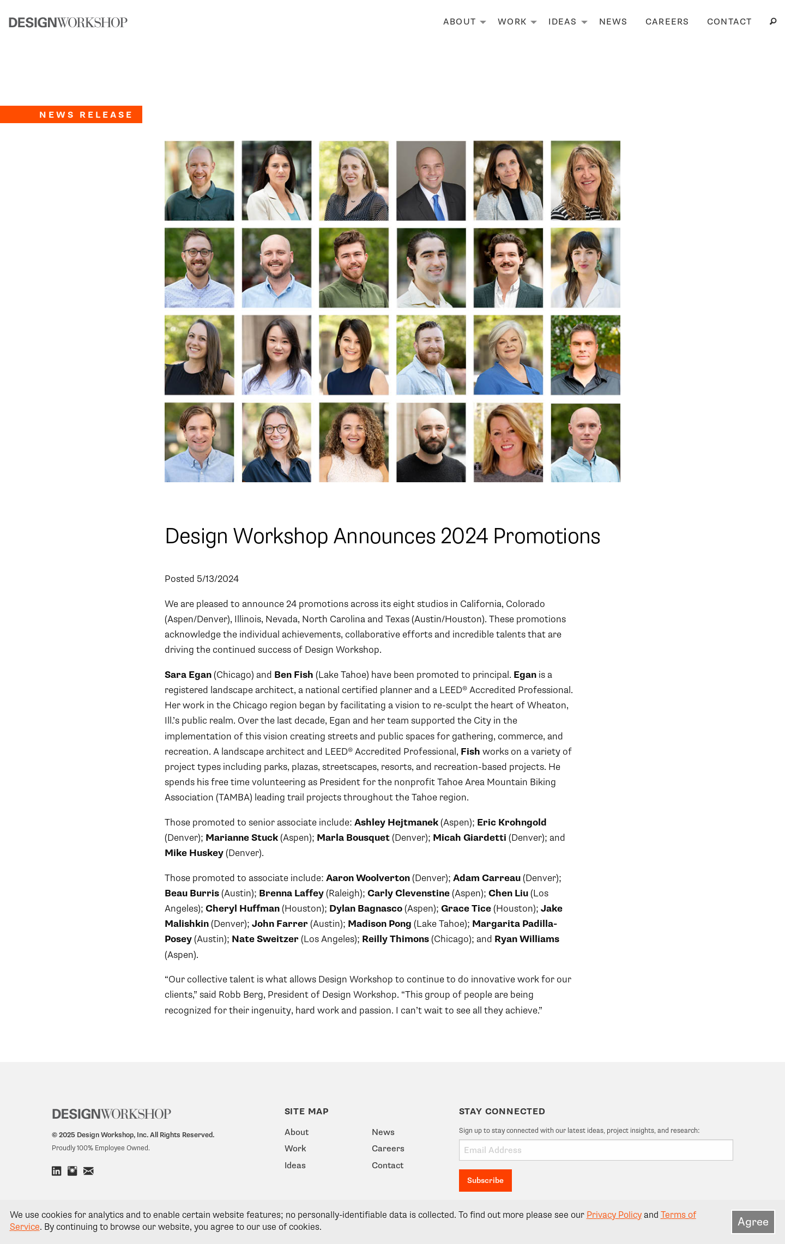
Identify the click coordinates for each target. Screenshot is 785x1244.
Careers (667, 21)
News (613, 21)
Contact (729, 21)
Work (512, 21)
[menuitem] (461, 22)
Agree (753, 1222)
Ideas (562, 21)
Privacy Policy (614, 1215)
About (459, 21)
